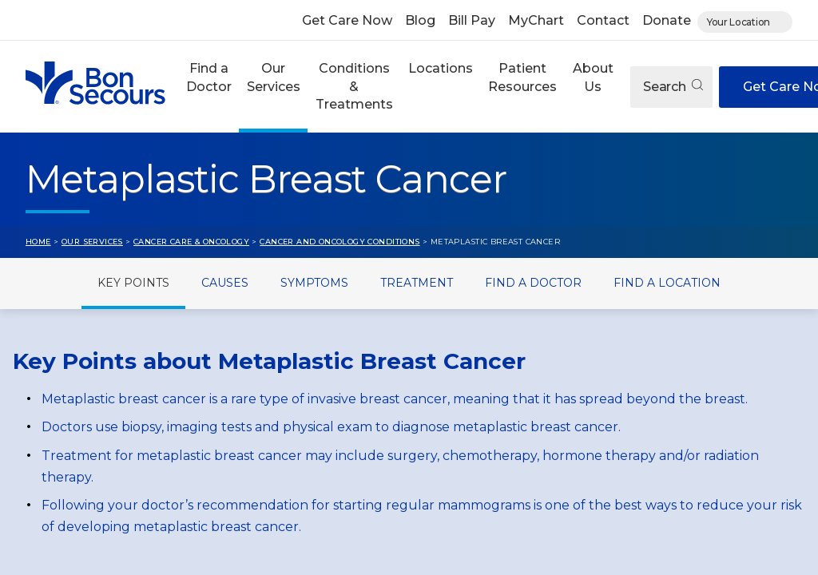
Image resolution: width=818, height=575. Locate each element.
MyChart (536, 20)
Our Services (273, 77)
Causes (224, 283)
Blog (420, 20)
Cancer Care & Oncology (191, 241)
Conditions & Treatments (354, 86)
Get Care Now (347, 20)
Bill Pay (471, 20)
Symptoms (314, 283)
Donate (666, 20)
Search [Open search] (673, 86)
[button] (208, 87)
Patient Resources (522, 77)
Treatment (416, 283)
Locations (440, 68)
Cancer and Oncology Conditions (339, 241)
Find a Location (667, 283)
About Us (593, 77)
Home (38, 241)
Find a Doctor (209, 77)
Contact (603, 20)
